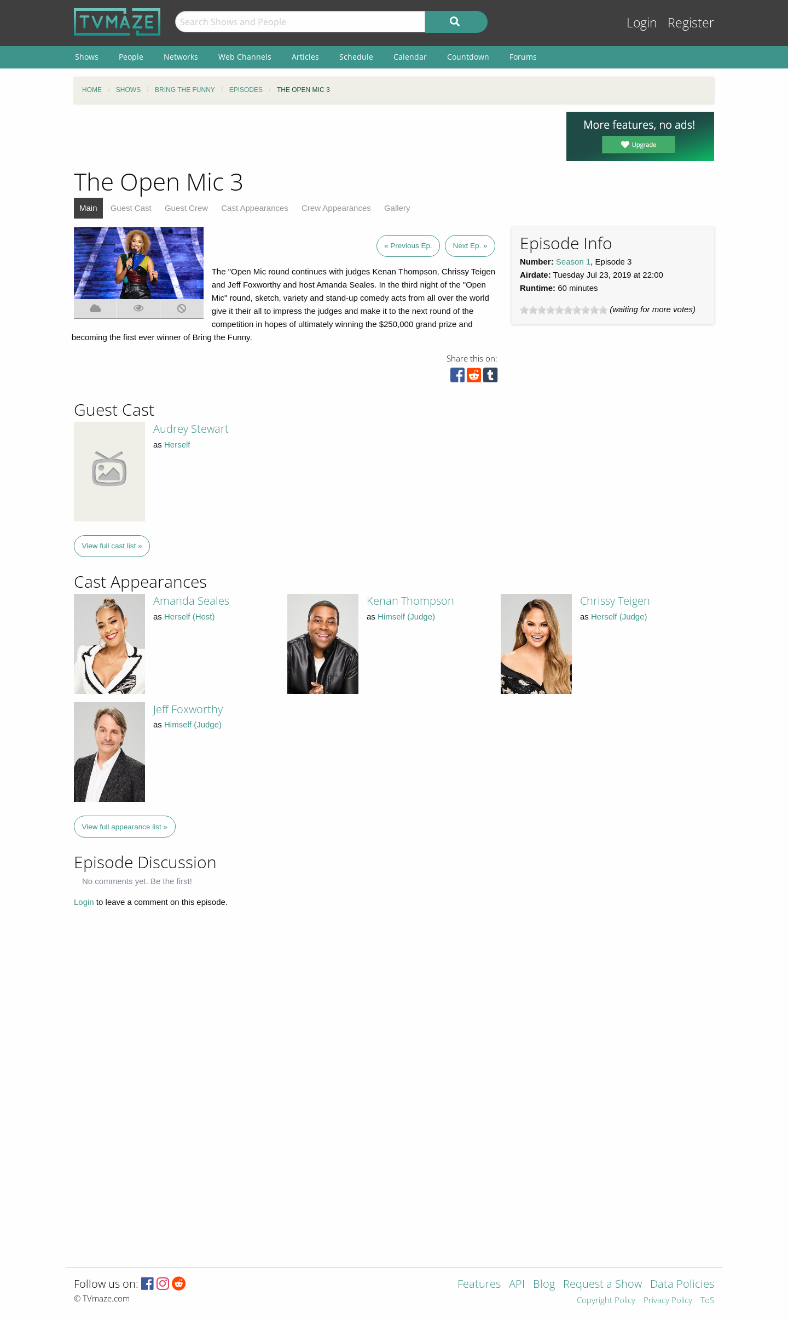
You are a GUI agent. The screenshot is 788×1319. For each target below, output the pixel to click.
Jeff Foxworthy (188, 709)
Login (642, 22)
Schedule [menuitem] (356, 56)
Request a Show (602, 1284)
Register (691, 22)
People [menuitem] (131, 56)
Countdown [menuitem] (468, 56)
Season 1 (573, 261)
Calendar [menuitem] (410, 56)
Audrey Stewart (191, 428)
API (517, 1284)
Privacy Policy (668, 1300)
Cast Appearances (254, 208)
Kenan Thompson (410, 600)
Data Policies (682, 1284)
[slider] (563, 310)
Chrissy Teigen (615, 600)
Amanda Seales (191, 600)
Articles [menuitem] (305, 56)
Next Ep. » (470, 246)
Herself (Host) (189, 616)
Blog (544, 1284)
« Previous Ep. (408, 246)
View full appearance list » (125, 827)
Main (88, 208)
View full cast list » (112, 546)
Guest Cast (131, 208)
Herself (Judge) (619, 616)
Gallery (397, 208)
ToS (707, 1300)
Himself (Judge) (406, 616)
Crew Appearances (336, 208)
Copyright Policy (606, 1300)
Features (479, 1284)
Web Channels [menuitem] (244, 56)
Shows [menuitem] (87, 56)
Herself (177, 444)
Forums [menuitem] (523, 56)
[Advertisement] (312, 136)
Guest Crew (186, 208)
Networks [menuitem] (181, 56)
